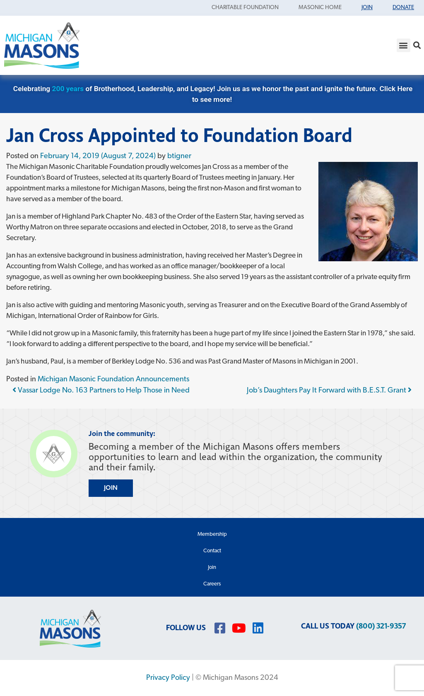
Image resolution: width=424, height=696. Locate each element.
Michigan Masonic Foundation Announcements (113, 379)
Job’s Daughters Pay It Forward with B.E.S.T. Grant (329, 391)
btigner (179, 156)
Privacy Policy (168, 678)
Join (212, 567)
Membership (212, 534)
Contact (212, 551)
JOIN (111, 488)
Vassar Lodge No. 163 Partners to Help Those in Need (101, 391)
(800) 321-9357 (381, 626)
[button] (403, 45)
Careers (212, 584)
